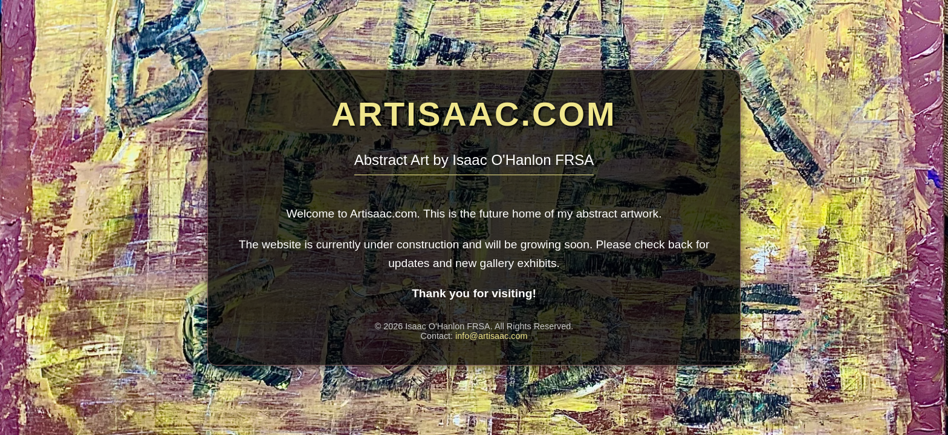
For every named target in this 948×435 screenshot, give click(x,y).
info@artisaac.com (491, 336)
